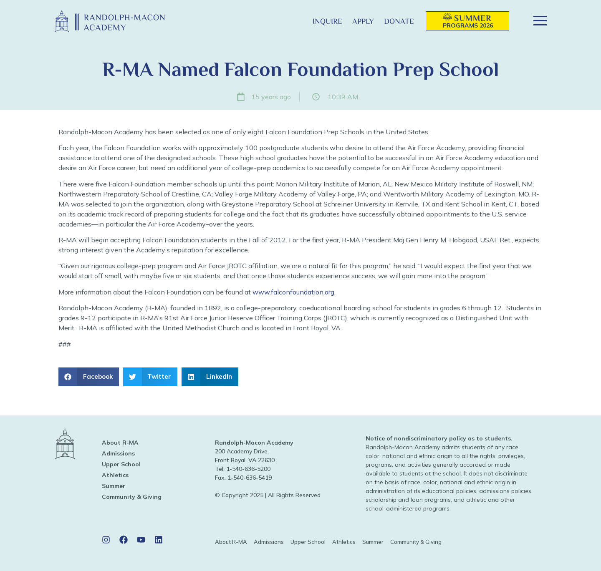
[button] (294, 21)
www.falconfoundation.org (293, 292)
